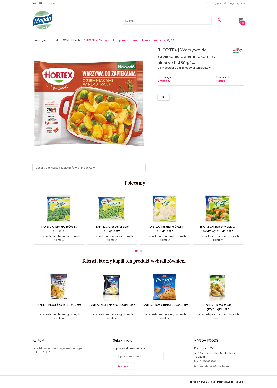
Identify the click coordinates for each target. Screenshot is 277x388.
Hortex (220, 81)
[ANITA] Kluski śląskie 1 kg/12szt (58, 305)
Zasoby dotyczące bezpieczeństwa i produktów (65, 167)
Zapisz (123, 366)
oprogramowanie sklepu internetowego (211, 381)
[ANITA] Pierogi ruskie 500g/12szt (165, 305)
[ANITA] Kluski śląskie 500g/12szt (112, 305)
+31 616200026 (205, 361)
